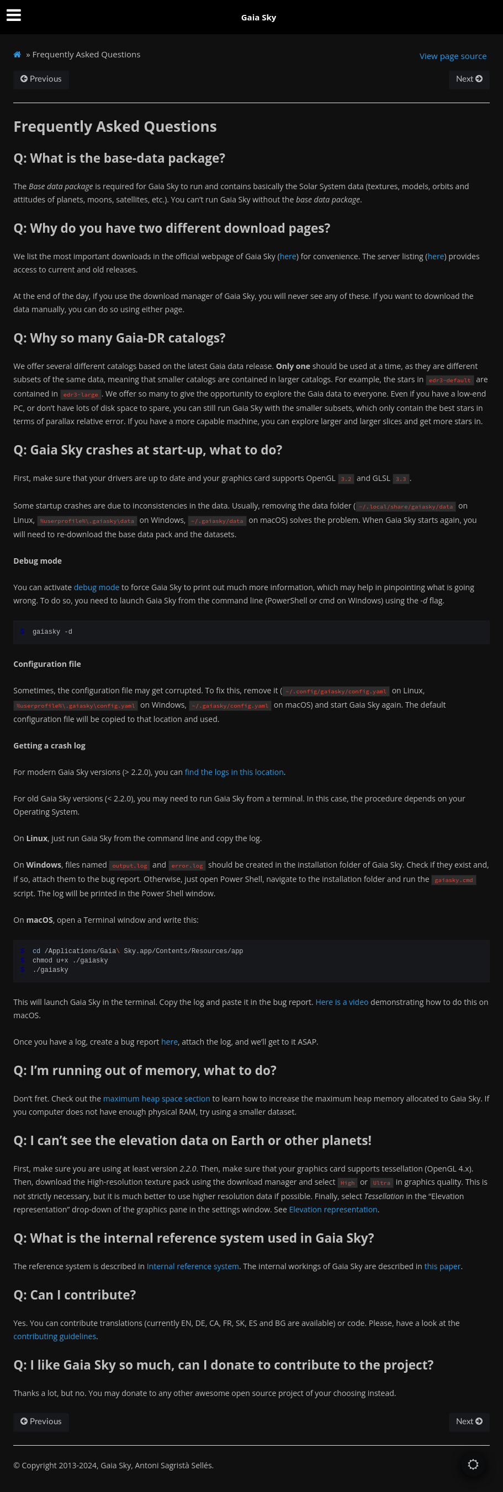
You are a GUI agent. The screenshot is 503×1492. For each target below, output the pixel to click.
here (288, 256)
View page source (453, 55)
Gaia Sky (259, 17)
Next (469, 79)
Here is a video (341, 1002)
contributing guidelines (54, 1336)
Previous (41, 79)
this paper (443, 1266)
